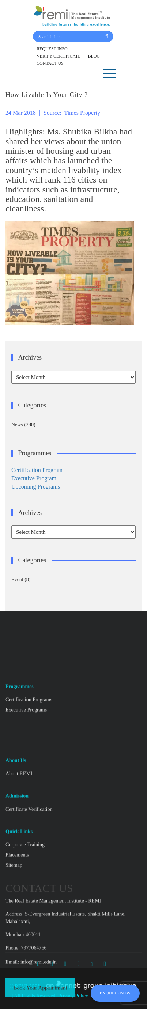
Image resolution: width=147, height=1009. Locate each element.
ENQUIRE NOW (115, 993)
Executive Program (33, 478)
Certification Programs (28, 858)
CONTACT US (50, 63)
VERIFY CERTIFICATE (59, 56)
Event (17, 579)
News (17, 424)
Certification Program (37, 470)
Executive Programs (26, 868)
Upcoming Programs (35, 487)
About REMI (19, 932)
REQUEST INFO (52, 48)
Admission (17, 955)
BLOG (94, 56)
